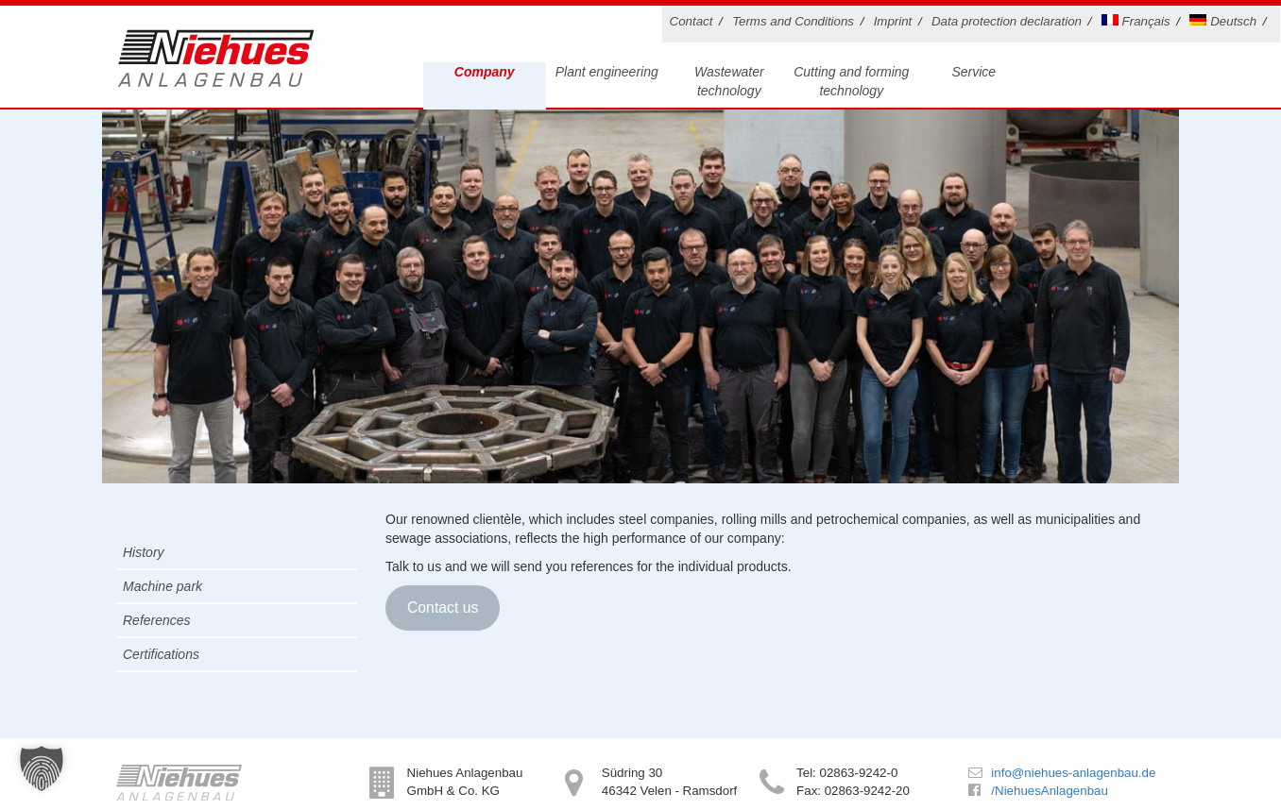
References (157, 620)
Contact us (442, 607)
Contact (691, 21)
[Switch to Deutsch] (1225, 24)
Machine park (162, 586)
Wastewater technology (729, 81)
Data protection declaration (1006, 21)
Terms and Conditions (793, 21)
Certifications (161, 654)
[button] (41, 768)
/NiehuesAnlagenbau (1049, 791)
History (143, 552)
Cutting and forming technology (851, 81)
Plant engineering (606, 71)
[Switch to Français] (1139, 24)
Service (973, 71)
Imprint (893, 21)
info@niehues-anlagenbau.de (1073, 773)
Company (484, 71)
